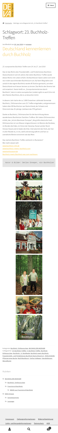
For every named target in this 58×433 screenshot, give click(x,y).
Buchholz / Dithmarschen (19, 348)
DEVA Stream (9, 394)
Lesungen (11, 401)
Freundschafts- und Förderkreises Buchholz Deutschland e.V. (23, 356)
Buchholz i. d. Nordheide (21, 353)
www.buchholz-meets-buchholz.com (16, 148)
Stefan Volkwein (35, 358)
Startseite (8, 23)
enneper (29, 44)
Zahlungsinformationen (26, 419)
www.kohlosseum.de (10, 151)
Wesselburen (7, 361)
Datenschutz (39, 423)
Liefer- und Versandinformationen (18, 423)
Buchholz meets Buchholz (39, 353)
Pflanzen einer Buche (10, 358)
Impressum (9, 419)
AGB (48, 423)
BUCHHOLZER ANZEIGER (37, 348)
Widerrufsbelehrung (45, 419)
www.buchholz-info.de (11, 146)
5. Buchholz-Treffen (33, 351)
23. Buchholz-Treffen (19, 351)
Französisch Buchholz (15, 386)
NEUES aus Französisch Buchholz (21, 390)
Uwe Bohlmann (47, 358)
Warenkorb (45, 428)
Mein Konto (9, 429)
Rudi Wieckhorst (23, 358)
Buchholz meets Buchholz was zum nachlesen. (20, 154)
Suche (29, 429)
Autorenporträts (13, 398)
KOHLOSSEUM (49, 356)
